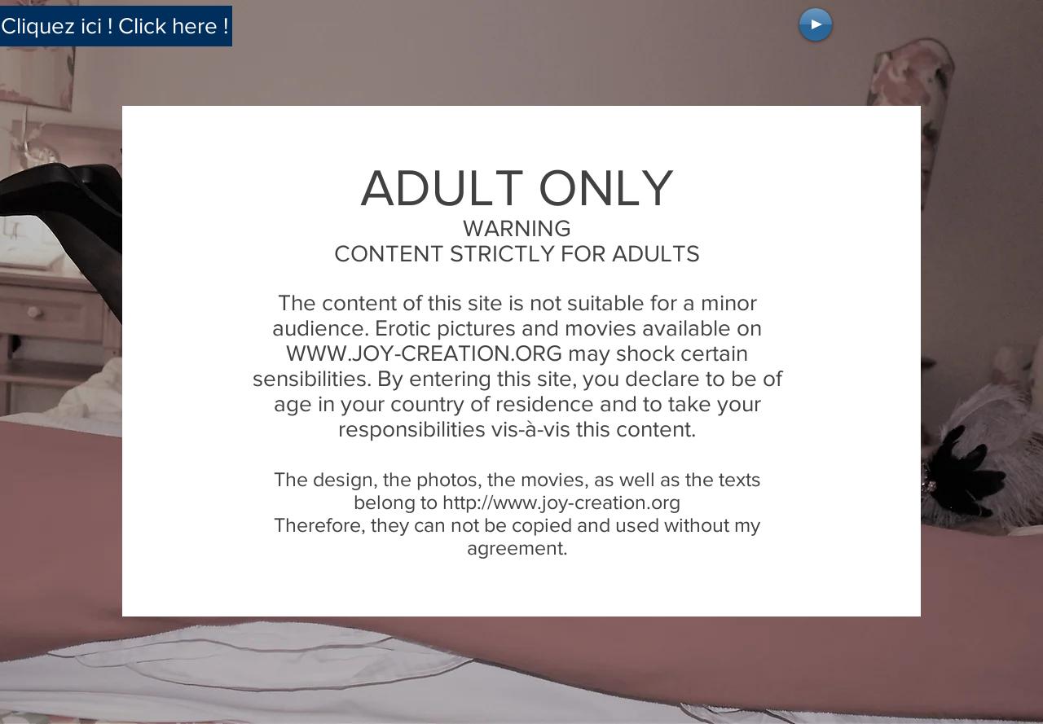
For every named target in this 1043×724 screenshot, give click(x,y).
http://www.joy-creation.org (561, 501)
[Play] (815, 24)
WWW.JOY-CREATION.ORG (424, 353)
